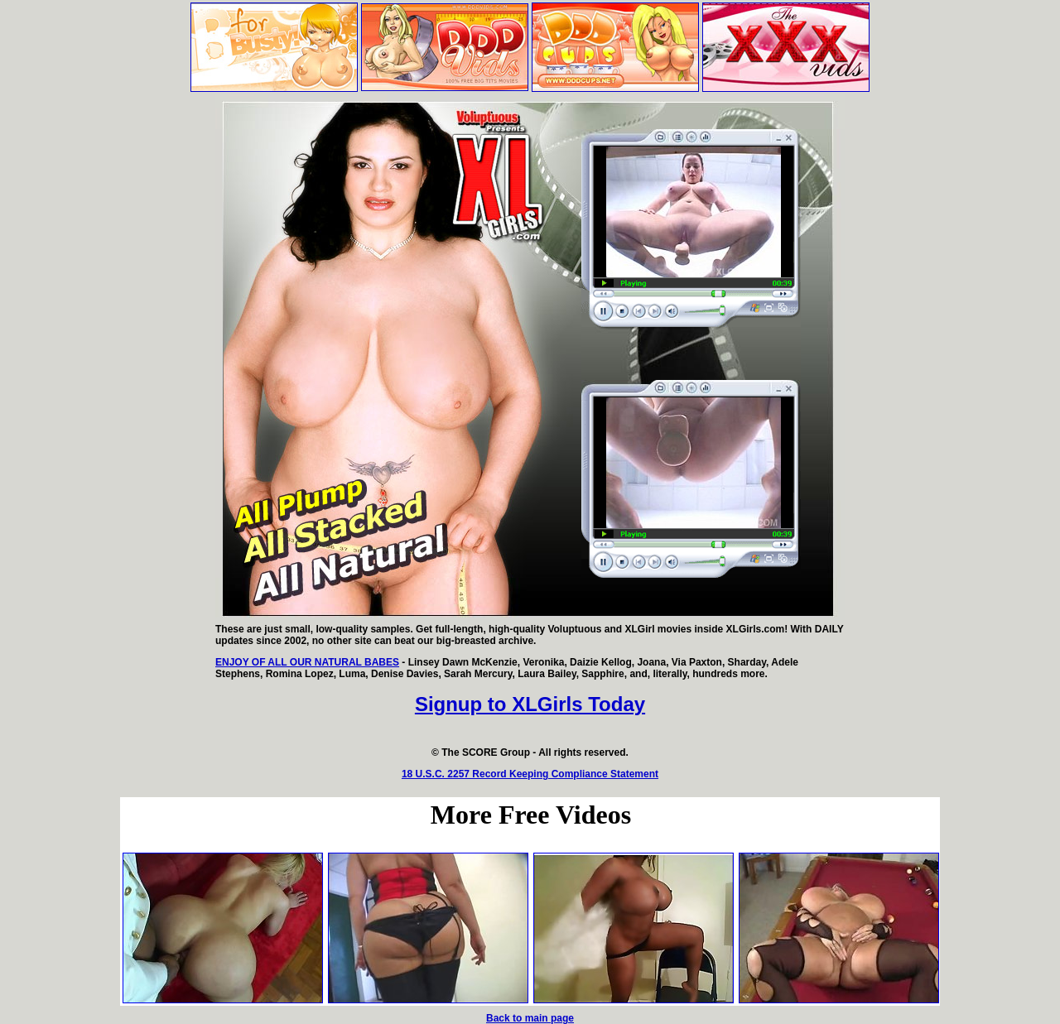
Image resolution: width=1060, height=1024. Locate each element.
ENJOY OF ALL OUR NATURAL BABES (307, 662)
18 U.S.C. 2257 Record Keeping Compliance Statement (530, 774)
